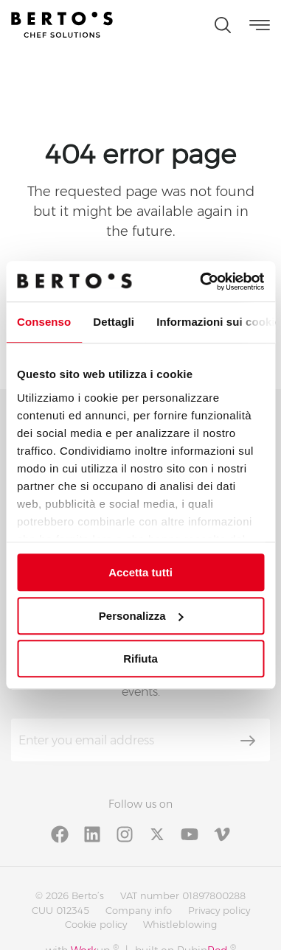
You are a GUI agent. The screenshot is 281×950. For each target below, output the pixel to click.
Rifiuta (140, 658)
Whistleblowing (180, 924)
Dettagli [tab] (113, 321)
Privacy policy (219, 910)
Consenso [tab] (44, 321)
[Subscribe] (248, 741)
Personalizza (141, 616)
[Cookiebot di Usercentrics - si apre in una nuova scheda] (201, 281)
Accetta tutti (140, 572)
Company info (138, 910)
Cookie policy (96, 924)
